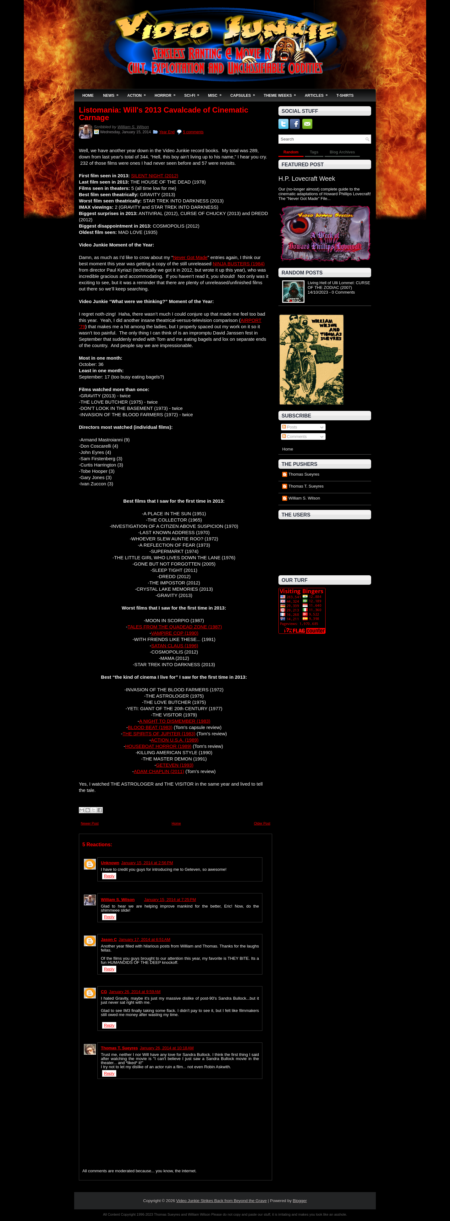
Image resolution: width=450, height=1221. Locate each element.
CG (104, 991)
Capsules (244, 93)
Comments (294, 436)
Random (291, 152)
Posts (289, 427)
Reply (109, 876)
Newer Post (90, 823)
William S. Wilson (133, 126)
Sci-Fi (193, 93)
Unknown (110, 862)
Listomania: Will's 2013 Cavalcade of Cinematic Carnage (163, 113)
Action (138, 93)
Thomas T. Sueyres (119, 1048)
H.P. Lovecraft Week (306, 178)
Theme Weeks (282, 93)
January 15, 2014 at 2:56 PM (147, 862)
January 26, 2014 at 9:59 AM (135, 991)
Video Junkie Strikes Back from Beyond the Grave (221, 1200)
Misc (217, 93)
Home (88, 95)
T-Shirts (345, 95)
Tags (314, 152)
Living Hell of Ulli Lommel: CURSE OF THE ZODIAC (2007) (339, 285)
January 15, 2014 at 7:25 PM (170, 899)
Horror (167, 93)
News (113, 93)
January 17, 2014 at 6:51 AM (144, 939)
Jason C (109, 939)
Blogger (300, 1200)
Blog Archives (342, 152)
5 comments (193, 132)
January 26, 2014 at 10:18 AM (167, 1048)
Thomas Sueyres (303, 474)
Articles (318, 93)
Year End (167, 132)
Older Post (262, 823)
